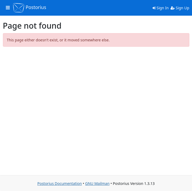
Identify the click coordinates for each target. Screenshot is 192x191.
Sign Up (180, 7)
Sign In (161, 7)
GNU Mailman (97, 183)
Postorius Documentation (59, 183)
